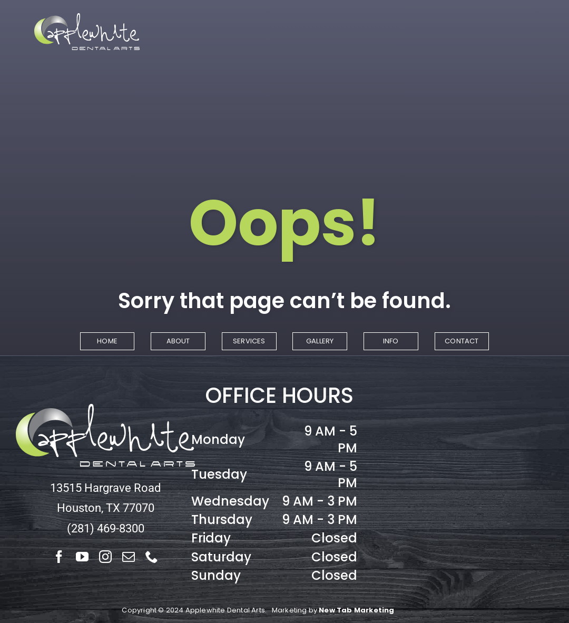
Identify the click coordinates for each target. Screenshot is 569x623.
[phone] (151, 556)
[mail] (128, 556)
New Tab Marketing (356, 610)
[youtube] (82, 556)
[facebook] (59, 556)
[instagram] (105, 556)
